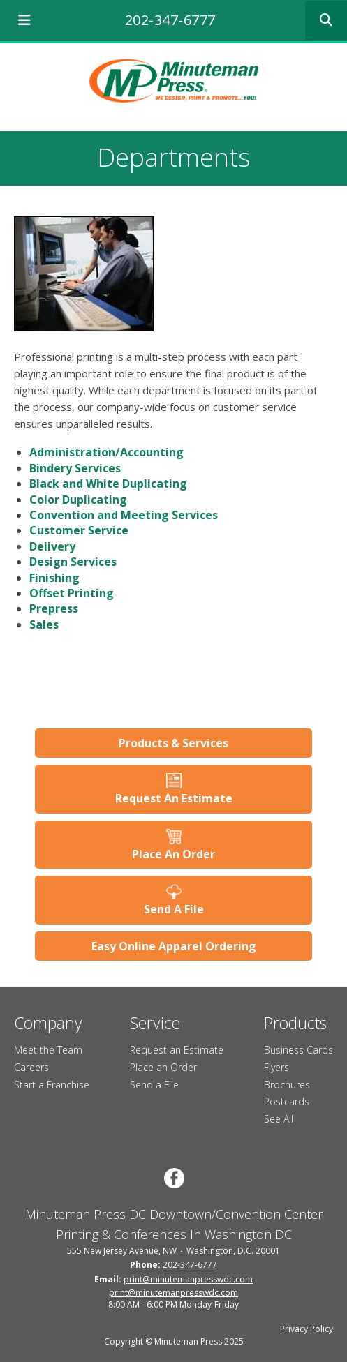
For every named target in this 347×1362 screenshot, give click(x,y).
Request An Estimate (173, 798)
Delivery (52, 546)
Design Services (73, 561)
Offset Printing (71, 593)
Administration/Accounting (106, 452)
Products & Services (173, 743)
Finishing (54, 577)
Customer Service (78, 530)
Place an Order (163, 1067)
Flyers (276, 1067)
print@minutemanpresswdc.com (188, 1279)
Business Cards (298, 1049)
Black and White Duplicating (108, 483)
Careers (31, 1067)
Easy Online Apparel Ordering (173, 946)
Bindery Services (75, 468)
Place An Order (173, 854)
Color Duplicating (78, 499)
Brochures (287, 1084)
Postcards (286, 1101)
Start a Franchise (51, 1084)
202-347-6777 (170, 19)
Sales (44, 624)
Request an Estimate (176, 1049)
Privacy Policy (306, 1329)
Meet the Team (48, 1049)
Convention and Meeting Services (123, 515)
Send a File (154, 1084)
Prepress (53, 608)
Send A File (174, 909)
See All (278, 1118)
